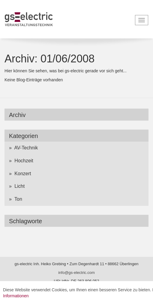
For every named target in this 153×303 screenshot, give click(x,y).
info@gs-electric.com (76, 272)
